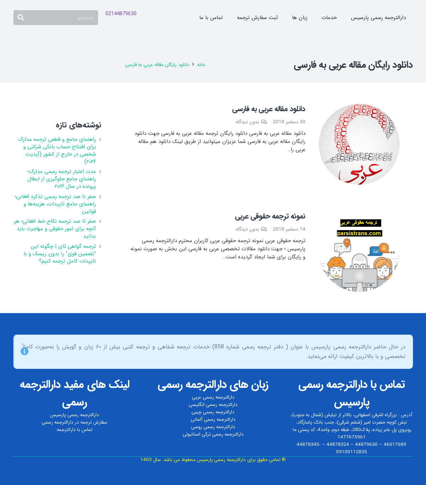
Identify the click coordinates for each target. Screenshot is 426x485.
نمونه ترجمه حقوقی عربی (270, 216)
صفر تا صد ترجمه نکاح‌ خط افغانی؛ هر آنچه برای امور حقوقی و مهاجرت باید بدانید (55, 228)
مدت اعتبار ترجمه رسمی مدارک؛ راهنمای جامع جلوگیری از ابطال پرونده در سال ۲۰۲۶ (62, 179)
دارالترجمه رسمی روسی (213, 427)
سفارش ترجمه (93, 422)
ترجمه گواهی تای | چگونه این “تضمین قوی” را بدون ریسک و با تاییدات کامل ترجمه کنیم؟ (60, 253)
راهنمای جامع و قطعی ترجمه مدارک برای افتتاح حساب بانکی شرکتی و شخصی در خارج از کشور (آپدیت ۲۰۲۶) (57, 150)
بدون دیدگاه (247, 122)
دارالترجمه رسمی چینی (213, 412)
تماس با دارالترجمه (74, 429)
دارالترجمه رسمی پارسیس (74, 415)
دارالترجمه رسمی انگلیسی (213, 404)
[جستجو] (55, 17)
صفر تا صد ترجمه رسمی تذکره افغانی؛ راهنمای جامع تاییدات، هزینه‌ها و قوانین (55, 204)
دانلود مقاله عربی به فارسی (268, 109)
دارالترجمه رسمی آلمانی (213, 419)
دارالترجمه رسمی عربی (213, 397)
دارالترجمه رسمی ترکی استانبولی (213, 434)
